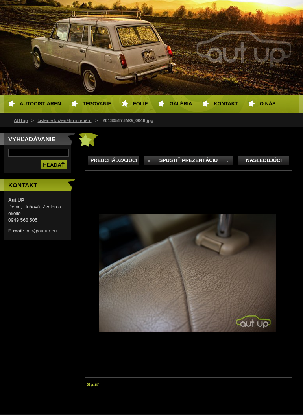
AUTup (21, 120)
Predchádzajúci (114, 160)
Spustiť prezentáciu (188, 160)
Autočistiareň (40, 104)
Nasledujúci (264, 160)
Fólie (140, 104)
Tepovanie (97, 104)
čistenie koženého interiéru (65, 120)
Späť (93, 384)
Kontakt (226, 104)
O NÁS (268, 104)
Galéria (181, 104)
